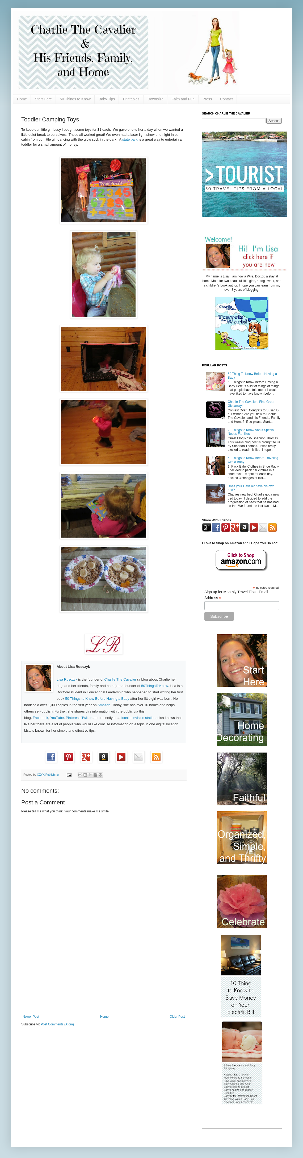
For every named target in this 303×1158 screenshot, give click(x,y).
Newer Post (31, 1016)
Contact (226, 99)
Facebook (40, 718)
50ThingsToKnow (154, 686)
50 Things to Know (75, 99)
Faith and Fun (182, 99)
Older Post (177, 1016)
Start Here (43, 99)
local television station (138, 718)
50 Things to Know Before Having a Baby (97, 699)
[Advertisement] (103, 971)
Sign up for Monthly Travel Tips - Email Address (236, 595)
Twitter (87, 718)
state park (130, 139)
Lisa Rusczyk (67, 679)
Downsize (156, 99)
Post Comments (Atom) (57, 1024)
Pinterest (72, 718)
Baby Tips (107, 99)
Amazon (104, 705)
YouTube (57, 718)
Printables (131, 99)
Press (207, 99)
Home (22, 99)
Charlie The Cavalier (120, 679)
